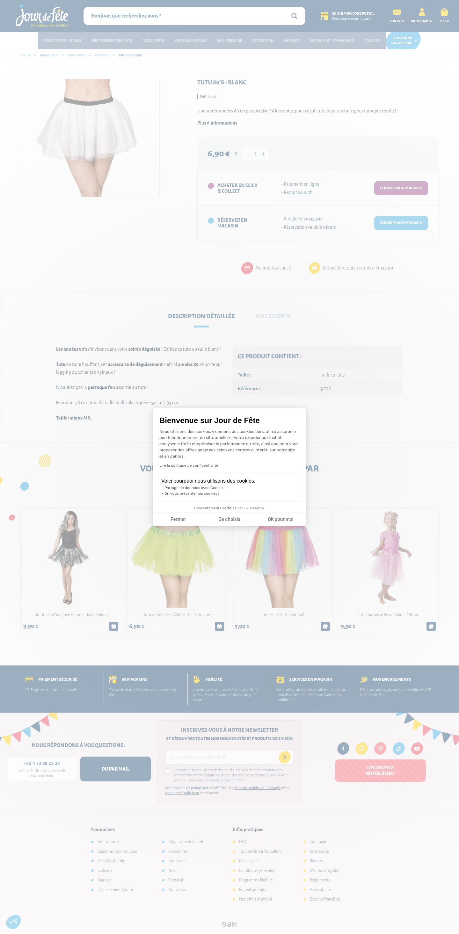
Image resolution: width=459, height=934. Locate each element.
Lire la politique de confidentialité (188, 465)
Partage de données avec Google (193, 487)
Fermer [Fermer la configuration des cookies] (178, 519)
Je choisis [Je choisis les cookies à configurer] (229, 519)
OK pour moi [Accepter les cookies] (281, 519)
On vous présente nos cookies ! (191, 493)
